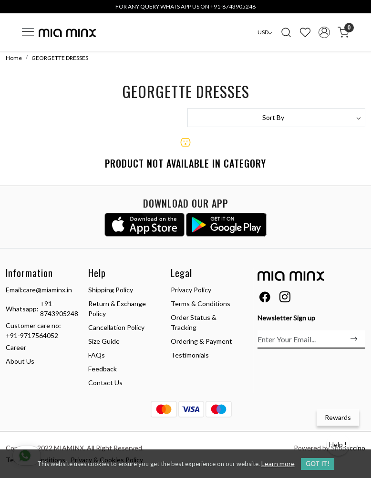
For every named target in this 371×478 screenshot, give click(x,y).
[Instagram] (285, 298)
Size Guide (104, 341)
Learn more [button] (278, 463)
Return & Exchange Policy (117, 308)
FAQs (96, 355)
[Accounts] (324, 32)
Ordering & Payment (201, 341)
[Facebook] (265, 298)
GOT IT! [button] (318, 464)
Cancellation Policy (116, 327)
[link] (286, 32)
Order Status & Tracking (193, 322)
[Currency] (265, 32)
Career (16, 347)
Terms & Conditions (200, 303)
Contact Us (105, 382)
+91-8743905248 (59, 308)
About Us (20, 361)
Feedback (102, 369)
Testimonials (190, 355)
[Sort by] (276, 117)
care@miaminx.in (47, 290)
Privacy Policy (191, 290)
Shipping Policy (110, 290)
